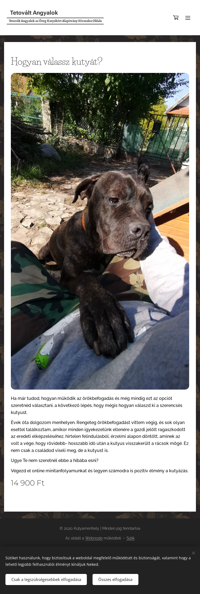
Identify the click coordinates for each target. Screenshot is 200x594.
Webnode (94, 538)
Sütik (130, 538)
